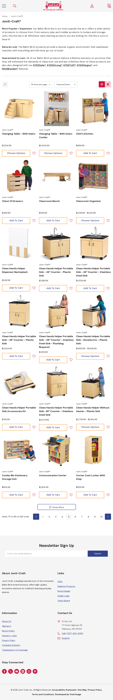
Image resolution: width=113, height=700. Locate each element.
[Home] (53, 6)
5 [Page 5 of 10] (68, 516)
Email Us (66, 638)
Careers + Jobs (9, 635)
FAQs (60, 581)
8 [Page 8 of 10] (88, 516)
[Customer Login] (92, 6)
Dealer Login (64, 595)
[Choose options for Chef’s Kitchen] (93, 108)
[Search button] (15, 6)
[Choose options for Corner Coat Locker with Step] (93, 450)
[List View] (108, 84)
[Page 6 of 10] (108, 517)
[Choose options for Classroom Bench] (56, 176)
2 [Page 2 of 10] (49, 516)
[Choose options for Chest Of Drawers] (19, 176)
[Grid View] (102, 84)
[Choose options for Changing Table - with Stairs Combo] (56, 108)
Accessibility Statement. (64, 689)
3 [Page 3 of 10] (55, 516)
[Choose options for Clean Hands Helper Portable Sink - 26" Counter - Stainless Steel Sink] (93, 243)
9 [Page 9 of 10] (95, 516)
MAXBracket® (10, 68)
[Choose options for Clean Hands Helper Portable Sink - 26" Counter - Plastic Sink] (56, 243)
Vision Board (64, 600)
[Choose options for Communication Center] (56, 450)
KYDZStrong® (54, 65)
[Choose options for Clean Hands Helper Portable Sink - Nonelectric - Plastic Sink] (93, 311)
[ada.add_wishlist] (34, 153)
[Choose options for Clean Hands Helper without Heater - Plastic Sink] (93, 382)
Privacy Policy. (95, 689)
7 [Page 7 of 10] (81, 516)
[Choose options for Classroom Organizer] (93, 176)
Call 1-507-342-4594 (72, 633)
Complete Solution (11, 645)
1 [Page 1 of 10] (42, 516)
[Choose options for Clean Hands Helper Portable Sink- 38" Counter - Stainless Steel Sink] (56, 382)
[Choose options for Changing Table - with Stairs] (19, 108)
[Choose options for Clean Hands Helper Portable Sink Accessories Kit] (19, 382)
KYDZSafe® (39, 65)
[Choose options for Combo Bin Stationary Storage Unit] (19, 450)
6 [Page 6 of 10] (75, 516)
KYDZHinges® (84, 65)
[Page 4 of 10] (36, 517)
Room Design (64, 591)
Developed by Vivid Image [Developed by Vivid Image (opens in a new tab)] (68, 694)
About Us (6, 621)
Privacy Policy (8, 640)
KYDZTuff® (69, 65)
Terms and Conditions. (43, 694)
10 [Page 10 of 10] (101, 516)
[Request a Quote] (109, 6)
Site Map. (82, 689)
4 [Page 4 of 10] (62, 516)
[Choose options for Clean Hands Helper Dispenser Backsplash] (19, 243)
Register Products (66, 586)
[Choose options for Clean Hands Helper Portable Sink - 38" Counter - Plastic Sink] (19, 311)
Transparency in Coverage (15, 649)
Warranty (6, 626)
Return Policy (8, 630)
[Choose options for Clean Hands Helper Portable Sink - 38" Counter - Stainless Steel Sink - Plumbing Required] (56, 311)
